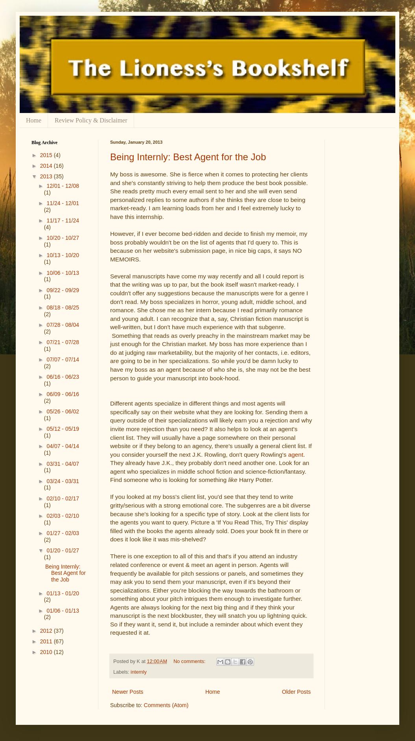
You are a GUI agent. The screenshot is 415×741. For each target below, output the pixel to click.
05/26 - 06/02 (62, 411)
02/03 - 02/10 (62, 516)
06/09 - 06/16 (62, 394)
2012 (47, 631)
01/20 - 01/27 (62, 550)
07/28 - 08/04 (62, 325)
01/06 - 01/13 (62, 611)
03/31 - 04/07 (62, 464)
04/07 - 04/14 (62, 446)
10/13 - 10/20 (62, 255)
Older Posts (296, 692)
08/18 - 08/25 (62, 307)
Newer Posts (127, 692)
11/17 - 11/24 (62, 220)
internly (139, 672)
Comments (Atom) (166, 705)
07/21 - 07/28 (62, 342)
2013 (47, 176)
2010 (47, 652)
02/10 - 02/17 (62, 498)
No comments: (190, 661)
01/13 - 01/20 (62, 593)
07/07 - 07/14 (62, 359)
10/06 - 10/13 (62, 273)
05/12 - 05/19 (62, 429)
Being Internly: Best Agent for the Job (188, 157)
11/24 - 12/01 (62, 203)
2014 (47, 166)
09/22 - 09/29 (62, 290)
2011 (47, 641)
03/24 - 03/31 (62, 481)
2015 (47, 155)
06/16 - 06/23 (62, 377)
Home (33, 120)
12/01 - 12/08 (62, 186)
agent (295, 454)
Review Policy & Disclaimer (91, 120)
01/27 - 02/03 (62, 533)
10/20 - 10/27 (62, 238)
